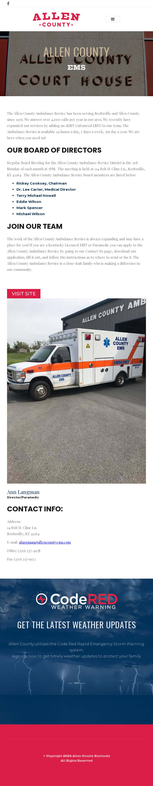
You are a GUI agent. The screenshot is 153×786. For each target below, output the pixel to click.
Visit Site (24, 293)
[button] (113, 19)
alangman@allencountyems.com (45, 542)
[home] (55, 19)
